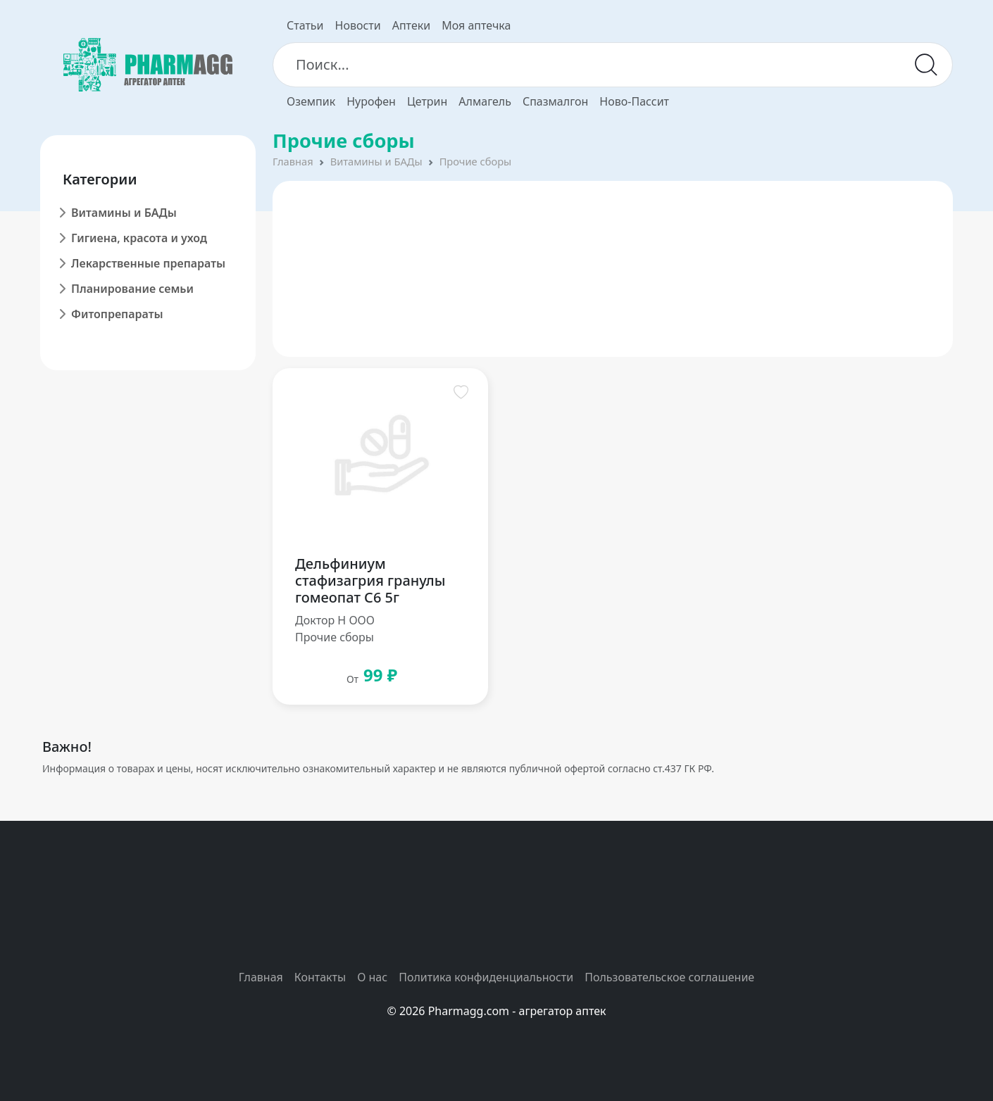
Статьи (305, 25)
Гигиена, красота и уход (139, 238)
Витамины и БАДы (124, 212)
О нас (372, 977)
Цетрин (427, 101)
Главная (293, 161)
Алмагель (484, 101)
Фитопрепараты (117, 314)
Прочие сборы (475, 161)
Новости (358, 25)
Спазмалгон (555, 101)
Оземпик (311, 101)
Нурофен (371, 101)
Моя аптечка (476, 25)
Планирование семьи (132, 288)
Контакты (320, 977)
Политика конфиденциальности (486, 977)
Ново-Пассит (634, 101)
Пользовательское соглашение (669, 977)
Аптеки (411, 25)
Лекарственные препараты (148, 263)
